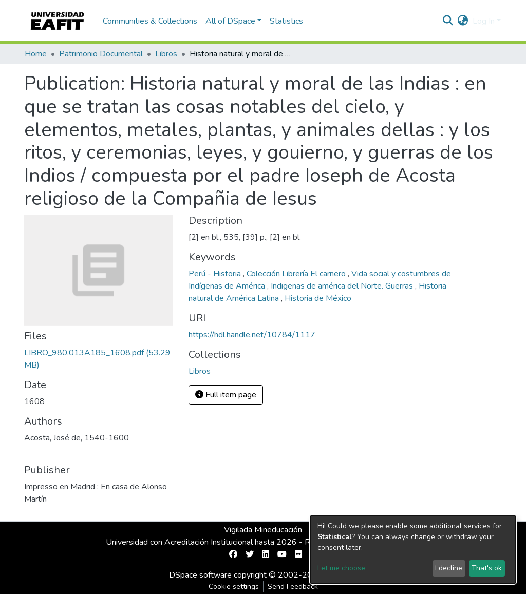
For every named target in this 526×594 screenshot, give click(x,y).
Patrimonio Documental (101, 54)
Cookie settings (234, 586)
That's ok (487, 568)
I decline (448, 568)
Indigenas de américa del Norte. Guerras (343, 286)
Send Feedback (293, 586)
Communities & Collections (150, 21)
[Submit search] (448, 21)
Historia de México (318, 298)
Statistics (286, 21)
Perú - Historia (216, 273)
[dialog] (413, 549)
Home (36, 54)
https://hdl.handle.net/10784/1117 (252, 334)
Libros (166, 54)
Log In (484, 21)
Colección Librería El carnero (297, 273)
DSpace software (200, 575)
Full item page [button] (225, 394)
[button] (463, 21)
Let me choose (341, 568)
